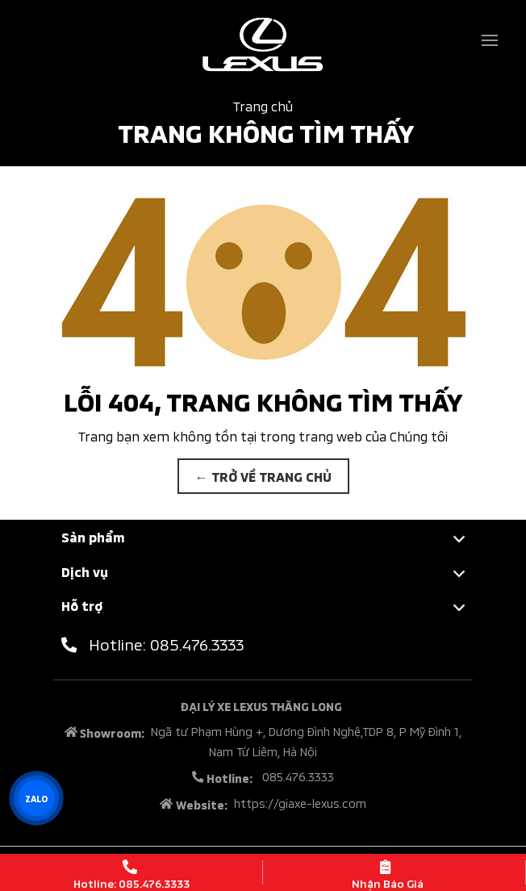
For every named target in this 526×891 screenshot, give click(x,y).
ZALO (36, 798)
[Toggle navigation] (490, 40)
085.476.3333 (296, 776)
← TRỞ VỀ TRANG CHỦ (263, 475)
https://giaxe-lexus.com (300, 802)
